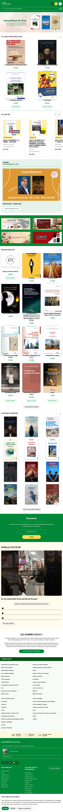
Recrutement (4, 782)
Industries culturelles (37, 678)
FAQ (2, 774)
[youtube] (13, 764)
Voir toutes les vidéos (8, 625)
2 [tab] (53, 29)
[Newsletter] (52, 3)
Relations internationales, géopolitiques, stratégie (12, 720)
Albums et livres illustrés (6, 669)
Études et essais (5, 695)
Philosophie (3, 709)
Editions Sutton (28, 788)
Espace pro (3, 784)
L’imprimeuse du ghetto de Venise (31, 394)
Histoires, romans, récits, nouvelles (41, 675)
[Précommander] (15, 71)
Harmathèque (28, 774)
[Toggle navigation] (60, 9)
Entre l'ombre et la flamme (10, 314)
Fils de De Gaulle (52, 278)
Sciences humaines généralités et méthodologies (44, 703)
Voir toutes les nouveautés (31, 408)
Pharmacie (3, 706)
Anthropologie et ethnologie (7, 672)
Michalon (27, 784)
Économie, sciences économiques (9, 692)
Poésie (2, 712)
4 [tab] (57, 29)
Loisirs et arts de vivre (38, 689)
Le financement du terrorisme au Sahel (15, 65)
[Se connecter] (56, 3)
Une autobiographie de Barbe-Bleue (47, 65)
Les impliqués (28, 792)
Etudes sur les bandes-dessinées (40, 666)
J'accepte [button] (5, 808)
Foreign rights (4, 788)
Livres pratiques (36, 686)
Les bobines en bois (10, 393)
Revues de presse (5, 778)
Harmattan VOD (29, 778)
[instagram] (2, 764)
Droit (2, 689)
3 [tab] (55, 29)
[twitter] (6, 764)
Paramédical (4, 703)
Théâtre (34, 717)
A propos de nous (5, 772)
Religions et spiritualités (6, 723)
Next (59, 115)
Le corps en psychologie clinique (10, 357)
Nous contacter (55, 770)
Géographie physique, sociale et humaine (42, 669)
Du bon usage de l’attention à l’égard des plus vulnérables (52, 315)
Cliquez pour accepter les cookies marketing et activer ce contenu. (31, 574)
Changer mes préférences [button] (24, 808)
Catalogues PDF (5, 776)
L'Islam (52, 393)
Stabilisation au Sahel (52, 356)
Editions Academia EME (31, 780)
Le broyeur (31, 278)
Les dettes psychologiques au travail (31, 357)
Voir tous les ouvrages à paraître (31, 511)
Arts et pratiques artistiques (7, 675)
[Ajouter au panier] (47, 107)
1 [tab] (51, 29)
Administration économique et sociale (9, 666)
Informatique (35, 681)
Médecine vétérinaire (37, 695)
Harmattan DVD (29, 776)
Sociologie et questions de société (40, 709)
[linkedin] (10, 764)
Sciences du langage (37, 700)
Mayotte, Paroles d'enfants (10, 278)
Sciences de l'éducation (6, 729)
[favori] (24, 62)
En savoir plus (8, 147)
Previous (55, 115)
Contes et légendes (5, 681)
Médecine (35, 692)
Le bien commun (29, 786)
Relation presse (5, 780)
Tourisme (35, 720)
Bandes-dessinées (5, 678)
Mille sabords (28, 790)
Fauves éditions (28, 782)
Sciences (3, 726)
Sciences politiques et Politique (40, 706)
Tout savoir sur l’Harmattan (31, 653)
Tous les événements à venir (11, 209)
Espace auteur (4, 786)
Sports (34, 712)
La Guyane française (16, 100)
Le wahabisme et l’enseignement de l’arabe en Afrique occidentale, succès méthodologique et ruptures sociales (31, 317)
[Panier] (60, 3)
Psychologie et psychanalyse (7, 717)
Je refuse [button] (12, 808)
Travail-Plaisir (47, 100)
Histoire (34, 672)
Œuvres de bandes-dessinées (8, 700)
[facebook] (17, 764)
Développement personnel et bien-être (10, 686)
